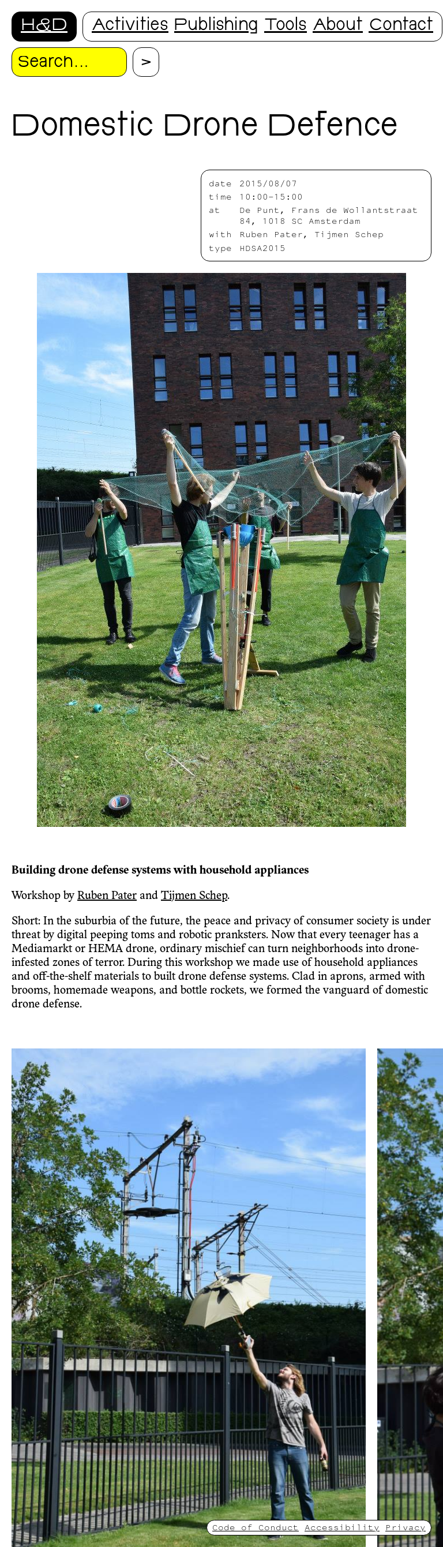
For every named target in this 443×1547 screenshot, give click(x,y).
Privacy (405, 1527)
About (338, 26)
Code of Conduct (255, 1527)
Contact (401, 26)
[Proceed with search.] (146, 62)
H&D (44, 26)
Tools (285, 26)
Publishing (216, 26)
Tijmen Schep (194, 896)
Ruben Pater (107, 896)
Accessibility (342, 1527)
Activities (130, 26)
